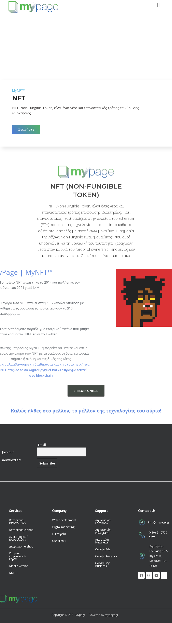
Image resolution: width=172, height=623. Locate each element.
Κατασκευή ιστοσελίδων (17, 521)
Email (42, 445)
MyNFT (14, 573)
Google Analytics (106, 556)
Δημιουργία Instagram (103, 531)
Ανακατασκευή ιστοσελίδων (18, 538)
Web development (64, 520)
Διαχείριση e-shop (21, 546)
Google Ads (102, 549)
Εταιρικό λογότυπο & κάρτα (17, 556)
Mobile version (18, 566)
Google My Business (102, 564)
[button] (26, 129)
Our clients (59, 541)
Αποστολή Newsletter (102, 541)
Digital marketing (63, 527)
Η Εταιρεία (59, 534)
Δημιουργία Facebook (103, 521)
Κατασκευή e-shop (21, 530)
